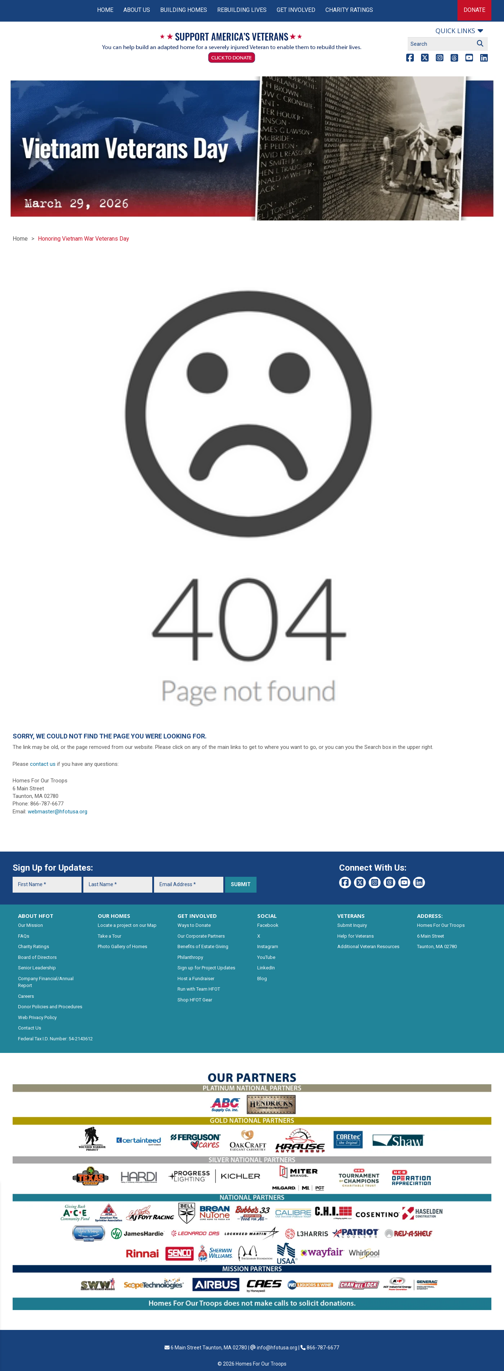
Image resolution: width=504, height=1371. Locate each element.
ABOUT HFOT (35, 915)
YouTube (266, 957)
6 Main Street (430, 936)
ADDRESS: (430, 915)
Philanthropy (190, 957)
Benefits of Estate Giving (203, 946)
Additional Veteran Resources (368, 946)
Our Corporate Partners (201, 936)
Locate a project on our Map (127, 925)
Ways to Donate (194, 925)
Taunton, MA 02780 (437, 946)
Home (105, 9)
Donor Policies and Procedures (50, 1006)
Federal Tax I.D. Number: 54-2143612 (55, 1038)
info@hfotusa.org (277, 1347)
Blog (262, 978)
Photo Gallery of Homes (122, 946)
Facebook (268, 925)
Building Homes (183, 9)
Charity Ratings (349, 9)
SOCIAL (267, 915)
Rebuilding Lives (242, 9)
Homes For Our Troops (441, 925)
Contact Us (29, 1028)
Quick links (455, 30)
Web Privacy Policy (37, 1017)
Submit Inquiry (352, 925)
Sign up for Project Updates (206, 967)
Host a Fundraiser (196, 978)
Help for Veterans (355, 936)
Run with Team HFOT (199, 989)
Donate (474, 9)
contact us (43, 764)
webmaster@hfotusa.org (57, 811)
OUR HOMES (114, 915)
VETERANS (351, 915)
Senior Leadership (37, 967)
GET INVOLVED (197, 915)
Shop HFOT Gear (195, 999)
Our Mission (30, 925)
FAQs (23, 936)
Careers (26, 996)
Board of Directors (37, 957)
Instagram (267, 946)
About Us (136, 9)
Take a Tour (109, 936)
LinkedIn (266, 967)
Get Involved (296, 9)
